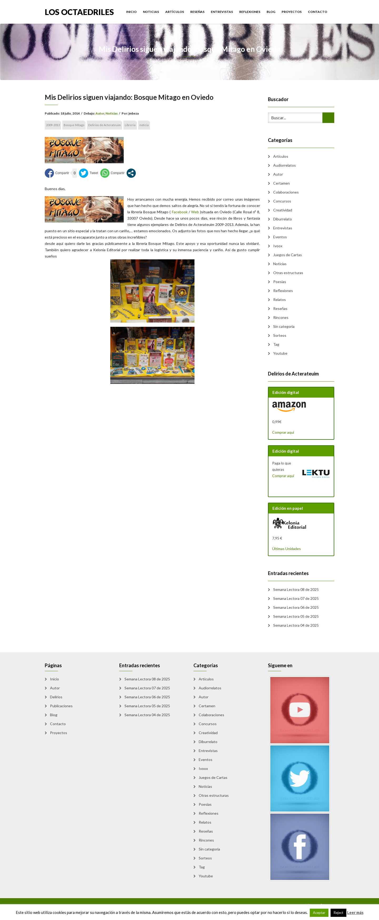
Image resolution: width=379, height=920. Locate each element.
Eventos (280, 237)
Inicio (131, 12)
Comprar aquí (283, 432)
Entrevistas (222, 12)
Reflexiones (249, 12)
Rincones (280, 317)
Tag (276, 344)
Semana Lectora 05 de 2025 (296, 616)
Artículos (174, 12)
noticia (144, 125)
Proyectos (292, 12)
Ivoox (277, 246)
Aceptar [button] (319, 913)
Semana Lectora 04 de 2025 (296, 625)
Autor (100, 113)
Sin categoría (284, 326)
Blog (271, 12)
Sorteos (279, 335)
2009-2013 (53, 125)
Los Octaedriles (79, 11)
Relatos (279, 299)
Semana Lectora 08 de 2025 (296, 589)
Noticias (151, 12)
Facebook (180, 212)
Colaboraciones (286, 192)
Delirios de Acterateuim (104, 125)
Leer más (355, 912)
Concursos (282, 201)
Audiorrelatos (284, 165)
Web (195, 212)
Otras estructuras (288, 272)
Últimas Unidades (286, 548)
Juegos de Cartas (287, 255)
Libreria (130, 125)
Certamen (281, 183)
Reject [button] (338, 913)
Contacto (317, 12)
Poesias (279, 281)
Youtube (280, 353)
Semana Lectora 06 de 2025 (296, 607)
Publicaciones (61, 706)
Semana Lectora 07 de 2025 (296, 598)
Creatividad (282, 210)
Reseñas (197, 12)
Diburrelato (282, 219)
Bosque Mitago (74, 125)
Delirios (56, 697)
